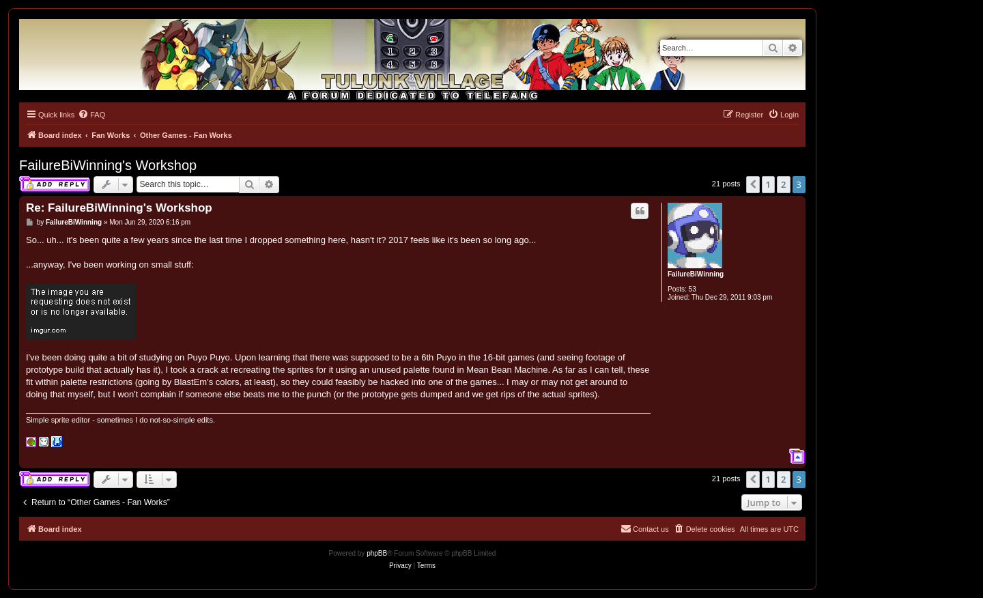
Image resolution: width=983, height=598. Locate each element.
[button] (753, 184)
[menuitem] (91, 114)
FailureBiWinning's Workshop (108, 165)
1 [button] (768, 184)
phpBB (377, 553)
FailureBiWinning (696, 274)
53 (692, 289)
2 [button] (783, 184)
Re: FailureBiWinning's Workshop (119, 207)
